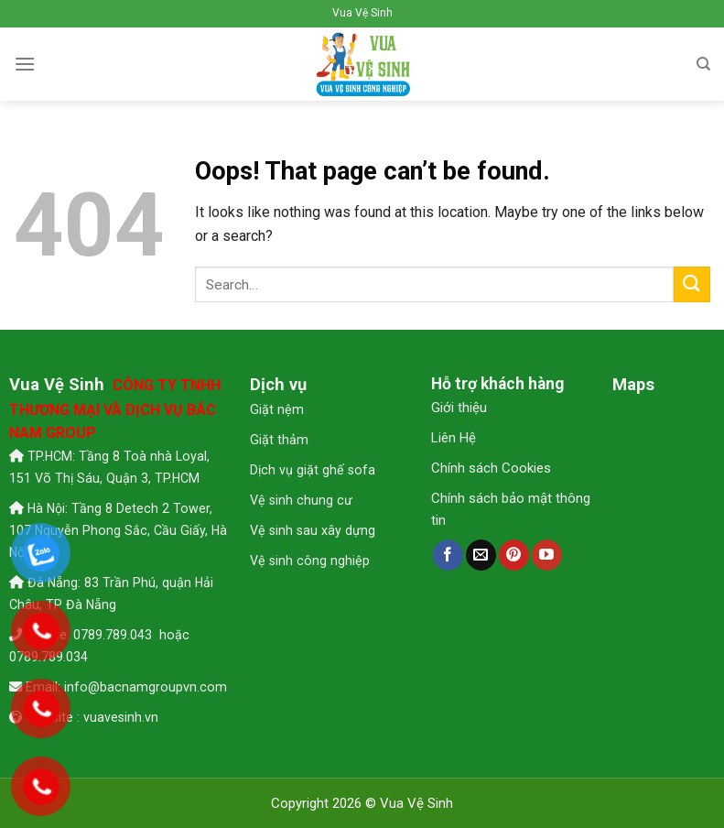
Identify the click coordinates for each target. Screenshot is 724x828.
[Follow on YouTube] (547, 555)
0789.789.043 (114, 634)
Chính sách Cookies (491, 468)
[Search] (703, 64)
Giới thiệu (459, 407)
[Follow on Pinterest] (514, 555)
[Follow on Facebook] (448, 555)
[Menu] (25, 63)
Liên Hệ (453, 438)
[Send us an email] (481, 555)
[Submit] (692, 284)
